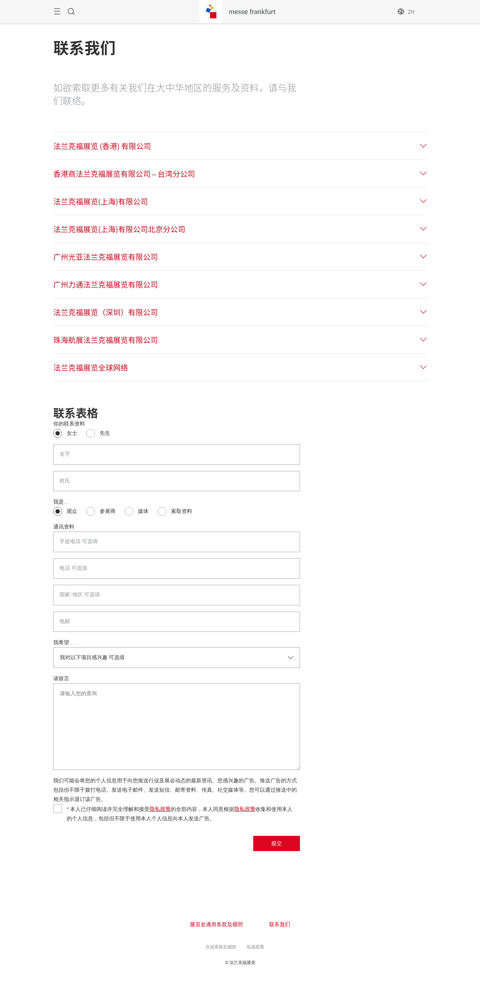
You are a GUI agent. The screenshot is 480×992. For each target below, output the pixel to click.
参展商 (108, 511)
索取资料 (181, 511)
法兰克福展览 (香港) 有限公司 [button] (102, 146)
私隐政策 (255, 946)
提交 (276, 843)
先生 (105, 433)
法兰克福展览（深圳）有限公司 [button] (105, 312)
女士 (72, 433)
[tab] (240, 146)
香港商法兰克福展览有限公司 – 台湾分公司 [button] (124, 173)
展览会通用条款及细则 (216, 924)
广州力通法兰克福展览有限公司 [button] (105, 284)
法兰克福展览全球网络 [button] (90, 367)
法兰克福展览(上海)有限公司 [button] (100, 201)
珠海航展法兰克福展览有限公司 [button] (105, 339)
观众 (72, 511)
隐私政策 (160, 809)
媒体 (143, 511)
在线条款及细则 (221, 946)
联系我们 (279, 924)
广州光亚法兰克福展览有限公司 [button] (105, 256)
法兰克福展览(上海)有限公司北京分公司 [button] (119, 229)
